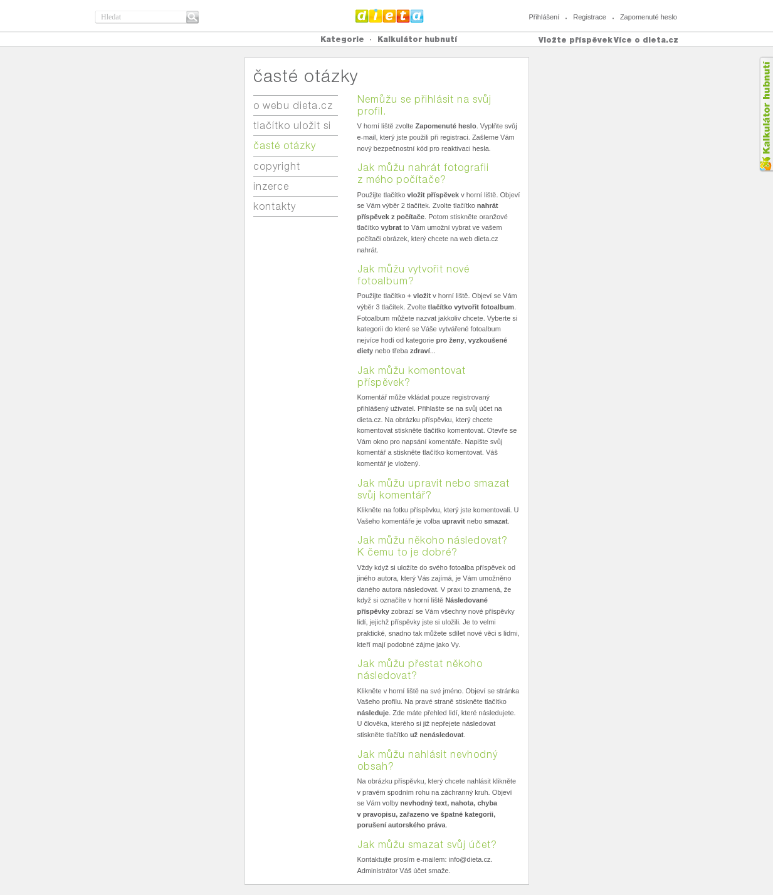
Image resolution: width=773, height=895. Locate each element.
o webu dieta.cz (293, 105)
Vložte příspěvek (576, 39)
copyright (276, 166)
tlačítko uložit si (292, 126)
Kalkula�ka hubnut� (766, 114)
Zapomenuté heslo (648, 17)
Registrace (589, 17)
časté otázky (284, 146)
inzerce (271, 186)
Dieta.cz (389, 16)
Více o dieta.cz (646, 39)
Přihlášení (543, 17)
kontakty (274, 206)
